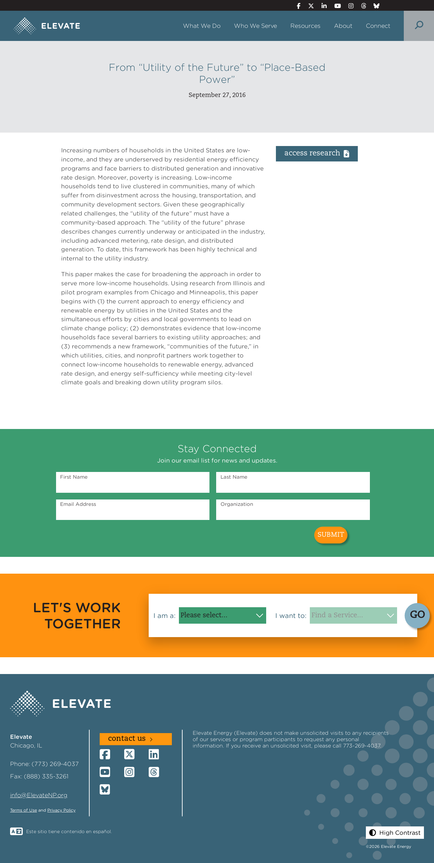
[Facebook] (296, 5)
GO (417, 615)
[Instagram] (348, 5)
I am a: (164, 616)
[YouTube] (334, 5)
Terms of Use (23, 810)
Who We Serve (255, 25)
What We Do (202, 25)
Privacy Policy (61, 810)
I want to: (290, 616)
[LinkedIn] (321, 5)
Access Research (316, 153)
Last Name (234, 477)
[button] (395, 832)
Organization (237, 504)
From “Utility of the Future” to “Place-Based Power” (217, 73)
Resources (305, 25)
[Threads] (360, 5)
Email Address (78, 504)
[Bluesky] (374, 5)
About (343, 25)
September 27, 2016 (217, 95)
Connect (378, 25)
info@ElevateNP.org (38, 795)
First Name (74, 477)
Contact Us (127, 739)
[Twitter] (308, 5)
